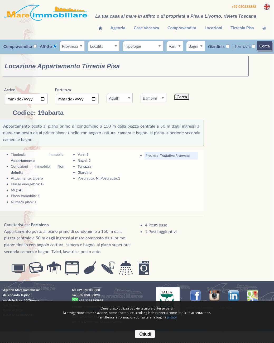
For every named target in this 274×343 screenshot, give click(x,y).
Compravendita (181, 27)
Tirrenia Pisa (242, 27)
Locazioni (213, 27)
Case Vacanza (146, 27)
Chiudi (145, 334)
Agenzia (118, 27)
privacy (172, 317)
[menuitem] (100, 27)
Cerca (264, 45)
